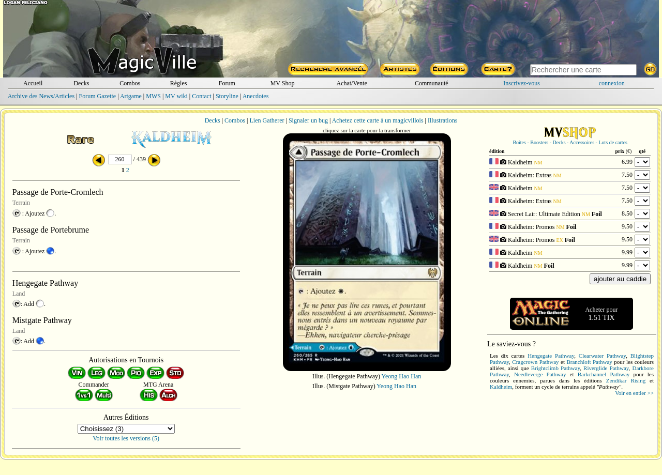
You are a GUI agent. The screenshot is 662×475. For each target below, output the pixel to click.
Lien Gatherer (267, 120)
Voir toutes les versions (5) (126, 438)
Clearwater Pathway (602, 356)
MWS (153, 96)
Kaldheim (501, 387)
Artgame (131, 96)
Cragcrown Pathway (535, 362)
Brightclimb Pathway (555, 368)
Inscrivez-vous (521, 83)
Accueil (32, 83)
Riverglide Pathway (606, 368)
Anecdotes (256, 96)
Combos (129, 83)
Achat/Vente (351, 83)
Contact (201, 96)
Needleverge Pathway (540, 374)
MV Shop (282, 83)
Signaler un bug (308, 120)
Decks (81, 83)
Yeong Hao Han (402, 376)
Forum (227, 83)
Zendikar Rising (625, 380)
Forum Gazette (97, 96)
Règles (178, 83)
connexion (612, 83)
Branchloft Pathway (589, 362)
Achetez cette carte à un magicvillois (378, 120)
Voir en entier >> (634, 393)
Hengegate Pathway (551, 356)
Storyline (227, 96)
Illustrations (442, 120)
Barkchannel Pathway (604, 374)
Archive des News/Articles (41, 96)
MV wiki (176, 96)
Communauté (431, 83)
